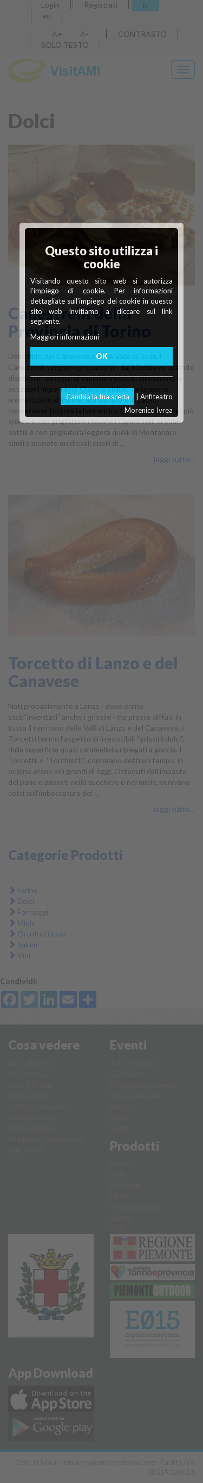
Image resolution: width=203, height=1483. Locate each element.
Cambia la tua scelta (97, 396)
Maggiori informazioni (64, 336)
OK (102, 356)
